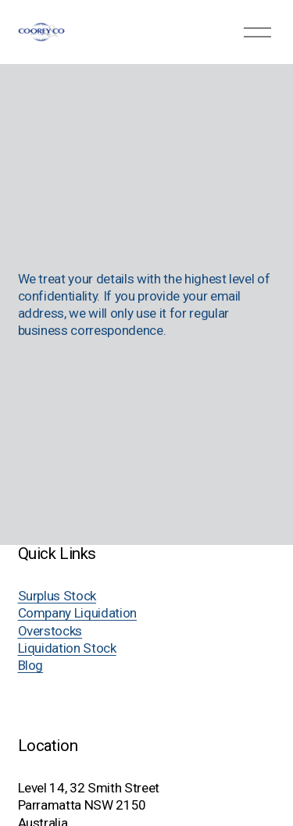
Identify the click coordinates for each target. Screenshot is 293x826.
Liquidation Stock (67, 648)
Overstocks (50, 631)
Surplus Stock (57, 595)
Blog (31, 665)
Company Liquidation (78, 613)
